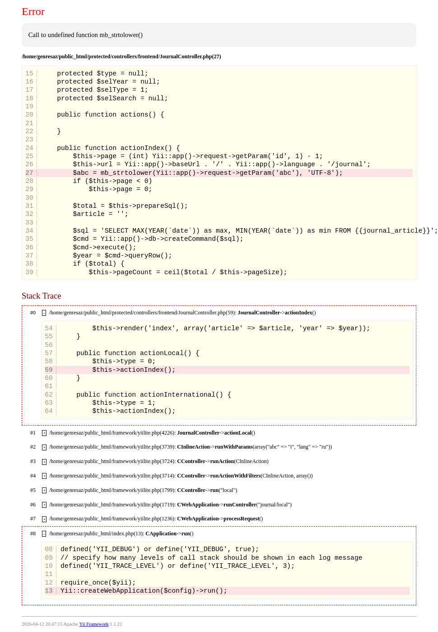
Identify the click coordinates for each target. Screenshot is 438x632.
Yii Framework (94, 624)
